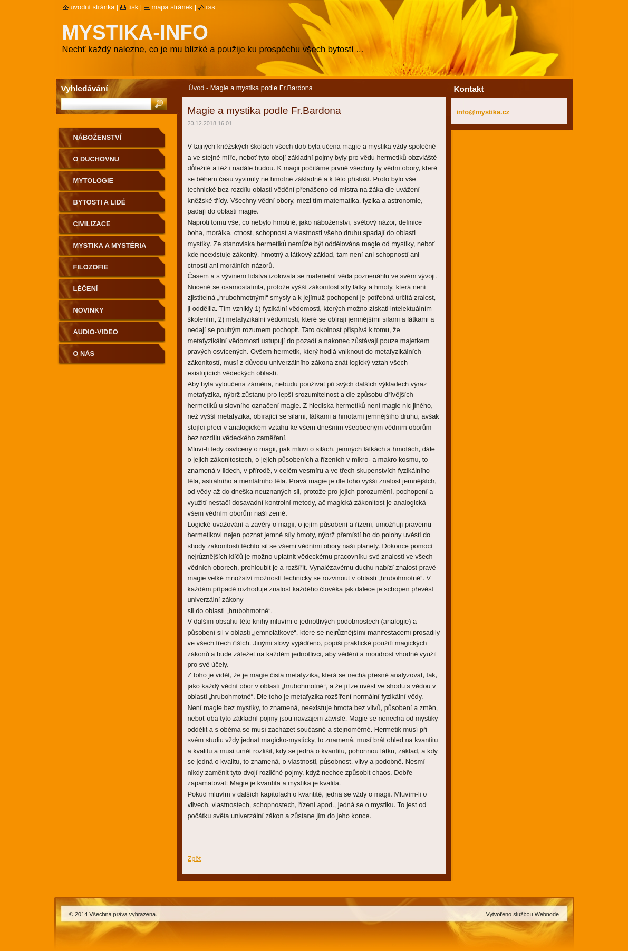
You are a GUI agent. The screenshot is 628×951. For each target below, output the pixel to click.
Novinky (88, 310)
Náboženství (97, 137)
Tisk (133, 7)
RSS (210, 7)
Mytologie (93, 181)
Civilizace (92, 224)
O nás (84, 353)
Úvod (197, 88)
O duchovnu (96, 159)
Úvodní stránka (93, 7)
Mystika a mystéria (110, 245)
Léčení (85, 289)
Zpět (194, 858)
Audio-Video (95, 332)
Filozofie (91, 267)
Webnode (547, 914)
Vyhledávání (84, 88)
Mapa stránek (172, 7)
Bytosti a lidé (99, 202)
